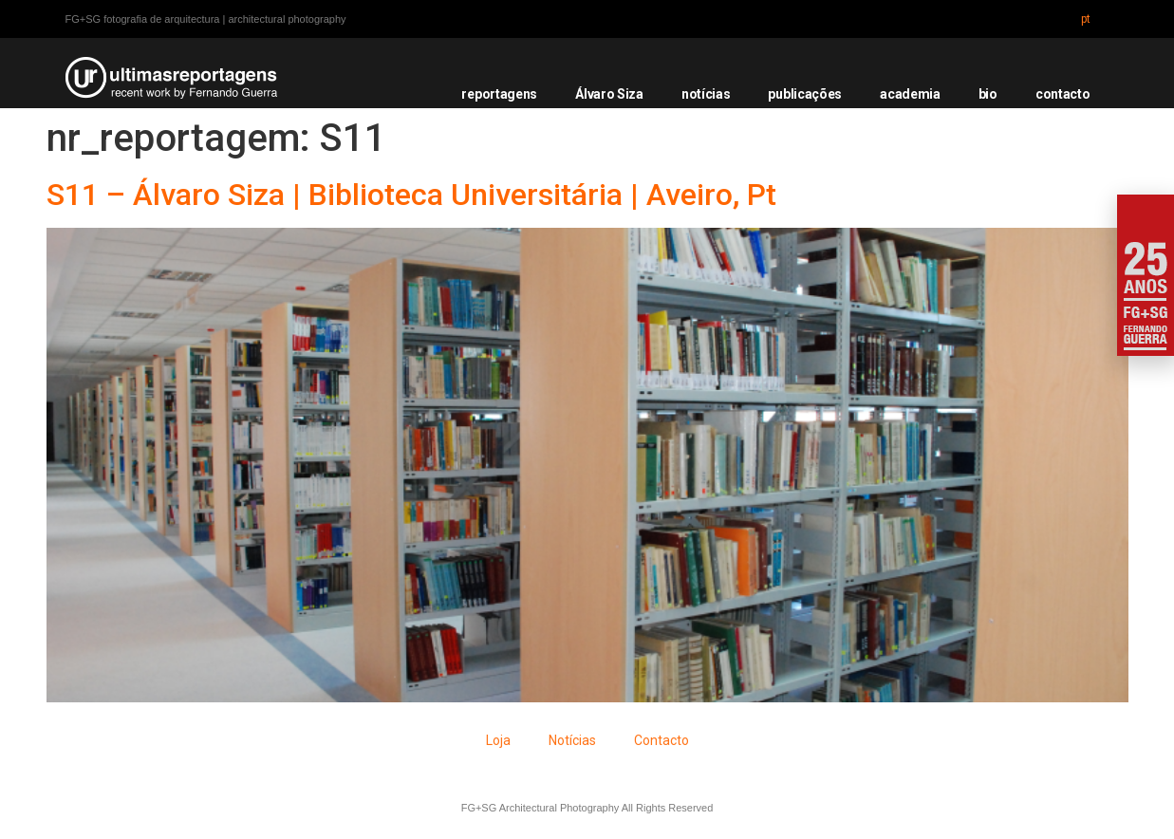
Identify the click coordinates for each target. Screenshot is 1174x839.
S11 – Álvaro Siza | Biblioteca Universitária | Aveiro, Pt (411, 195)
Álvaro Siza (609, 94)
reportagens (499, 94)
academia (910, 94)
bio (987, 94)
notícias (706, 94)
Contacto (661, 740)
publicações (805, 94)
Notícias (572, 740)
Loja (498, 740)
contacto (1062, 94)
